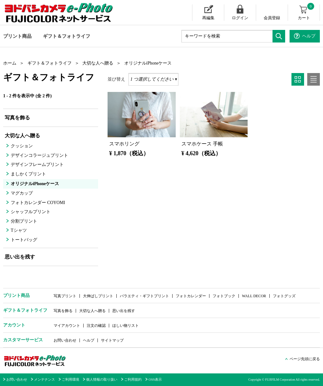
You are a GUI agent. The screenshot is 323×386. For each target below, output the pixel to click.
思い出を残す (20, 256)
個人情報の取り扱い (101, 379)
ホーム (9, 63)
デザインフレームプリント (37, 164)
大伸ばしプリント (98, 296)
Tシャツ (19, 230)
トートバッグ (24, 239)
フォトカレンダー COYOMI (38, 202)
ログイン (240, 17)
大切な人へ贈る (97, 63)
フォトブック (224, 296)
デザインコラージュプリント (39, 155)
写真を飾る (17, 117)
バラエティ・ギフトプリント (144, 296)
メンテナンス (44, 379)
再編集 (208, 17)
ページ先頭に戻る (305, 359)
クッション (22, 146)
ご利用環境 (70, 379)
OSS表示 (155, 379)
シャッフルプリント (30, 211)
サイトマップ (112, 340)
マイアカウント (67, 325)
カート (306, 12)
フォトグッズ (284, 296)
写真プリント (65, 296)
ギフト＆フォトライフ (66, 36)
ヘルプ (88, 340)
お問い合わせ (65, 340)
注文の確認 (96, 325)
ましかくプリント (28, 174)
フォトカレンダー (191, 296)
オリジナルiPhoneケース (148, 63)
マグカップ (22, 193)
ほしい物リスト (125, 325)
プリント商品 (17, 36)
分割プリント (24, 221)
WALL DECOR (254, 296)
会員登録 (272, 17)
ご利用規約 (133, 379)
